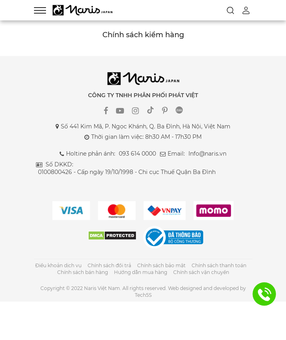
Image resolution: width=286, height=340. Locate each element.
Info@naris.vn (207, 153)
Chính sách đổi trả (109, 265)
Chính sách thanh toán (219, 265)
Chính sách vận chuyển (201, 272)
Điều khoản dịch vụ (58, 265)
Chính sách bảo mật (161, 265)
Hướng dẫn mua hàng (140, 272)
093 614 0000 (137, 153)
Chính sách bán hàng (82, 272)
